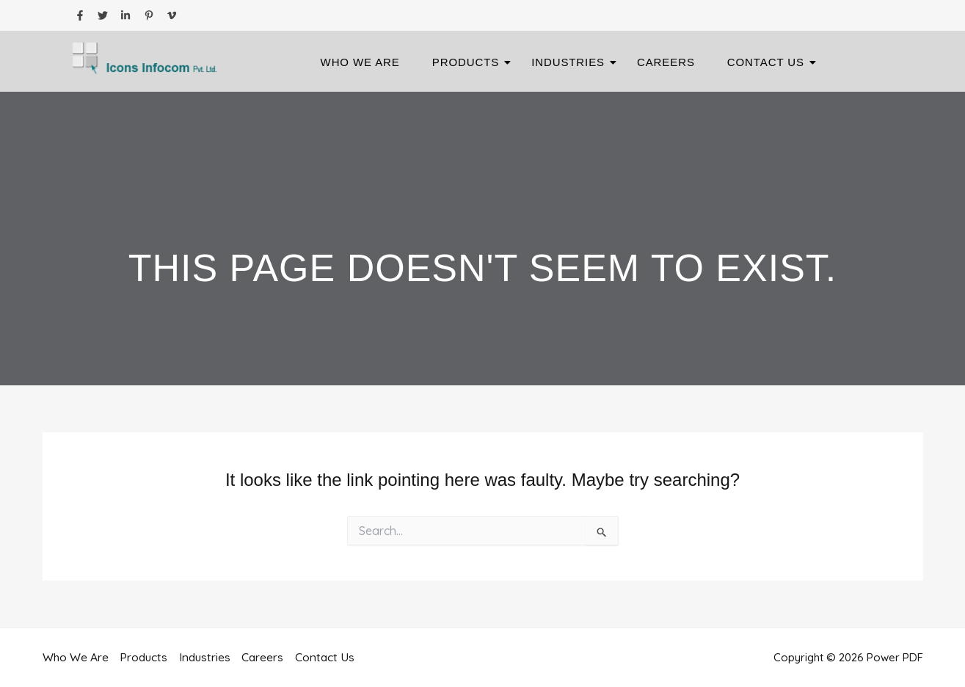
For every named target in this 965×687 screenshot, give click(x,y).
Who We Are (360, 62)
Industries (572, 62)
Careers (666, 62)
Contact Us (770, 62)
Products (470, 62)
